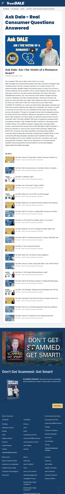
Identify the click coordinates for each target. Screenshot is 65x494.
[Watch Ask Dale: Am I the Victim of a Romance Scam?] (32, 50)
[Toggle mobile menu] (3, 3)
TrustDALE (6, 9)
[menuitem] (11, 424)
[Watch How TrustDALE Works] (32, 348)
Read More (57, 406)
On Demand (15, 9)
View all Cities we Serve (9, 452)
